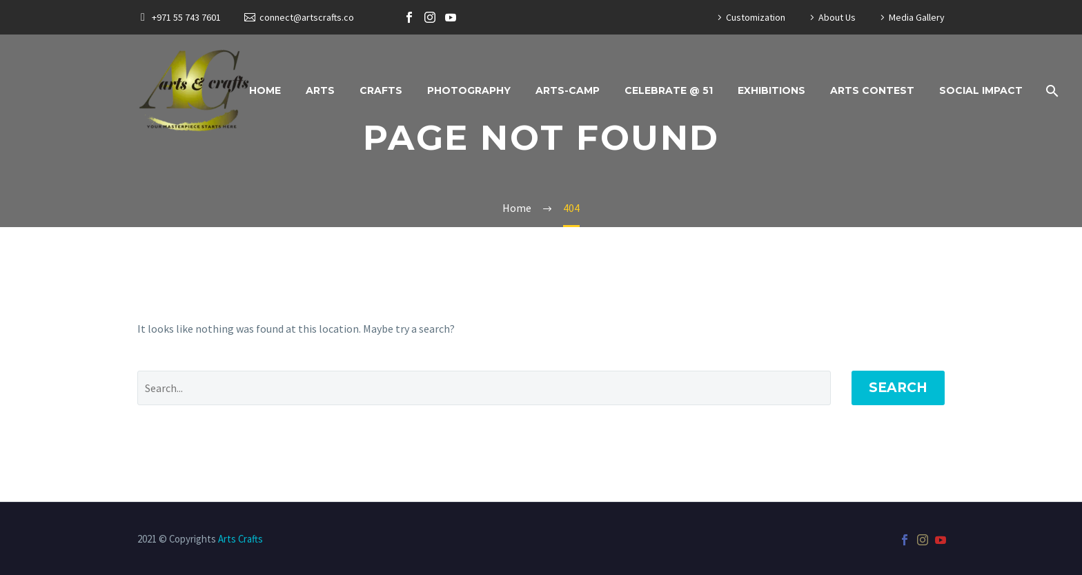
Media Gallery (917, 17)
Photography (469, 90)
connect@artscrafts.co (306, 17)
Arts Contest (872, 90)
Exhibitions (771, 90)
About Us (837, 17)
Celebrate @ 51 (668, 90)
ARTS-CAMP (567, 90)
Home (265, 90)
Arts (320, 90)
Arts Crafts (240, 538)
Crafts (381, 90)
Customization (755, 17)
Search (898, 388)
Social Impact (981, 90)
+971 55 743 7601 (186, 17)
